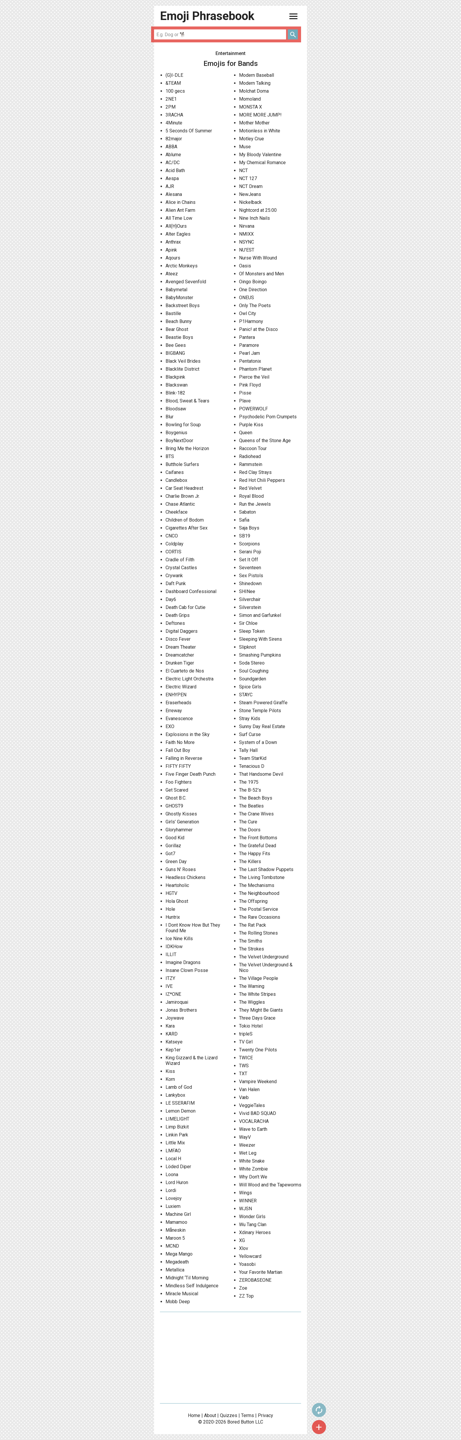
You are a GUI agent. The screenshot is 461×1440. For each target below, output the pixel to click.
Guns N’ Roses (181, 869)
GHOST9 (174, 806)
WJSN (245, 1208)
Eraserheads (178, 702)
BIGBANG (175, 353)
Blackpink (175, 377)
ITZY (170, 978)
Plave (245, 401)
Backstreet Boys (183, 305)
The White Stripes (257, 994)
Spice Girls (250, 687)
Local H (173, 1158)
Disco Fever (178, 639)
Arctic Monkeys (182, 266)
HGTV (171, 893)
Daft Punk (176, 583)
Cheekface (177, 512)
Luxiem (173, 1206)
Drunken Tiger (180, 663)
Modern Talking (254, 83)
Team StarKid (252, 758)
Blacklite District (182, 369)
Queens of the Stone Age (265, 440)
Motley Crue (251, 138)
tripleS (246, 1034)
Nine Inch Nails (254, 218)
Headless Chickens (186, 877)
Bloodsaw (176, 409)
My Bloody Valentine (260, 154)
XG (242, 1240)
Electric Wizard (181, 687)
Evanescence (179, 718)
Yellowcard (250, 1256)
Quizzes (228, 1415)
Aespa (172, 178)
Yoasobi (247, 1264)
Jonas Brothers (181, 1010)
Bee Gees (176, 345)
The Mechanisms (256, 885)
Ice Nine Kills (179, 938)
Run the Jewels (255, 504)
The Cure (248, 822)
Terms (247, 1415)
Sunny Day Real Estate (262, 726)
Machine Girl (178, 1214)
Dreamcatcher (180, 655)
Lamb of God (179, 1087)
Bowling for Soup (183, 424)
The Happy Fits (254, 853)
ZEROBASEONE (255, 1280)
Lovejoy (174, 1198)
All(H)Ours (176, 226)
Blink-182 (175, 393)
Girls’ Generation (182, 822)
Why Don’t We (253, 1177)
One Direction (253, 289)
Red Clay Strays (255, 472)
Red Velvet (250, 488)
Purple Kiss (251, 424)
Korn (170, 1079)
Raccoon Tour (253, 448)
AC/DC (173, 162)
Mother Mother (254, 123)
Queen (245, 432)
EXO (170, 726)
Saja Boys (249, 528)
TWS (244, 1065)
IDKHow (174, 946)
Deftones (175, 623)
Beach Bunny (179, 321)
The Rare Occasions (259, 917)
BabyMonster (179, 297)
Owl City (247, 313)
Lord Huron (177, 1182)
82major (174, 138)
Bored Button (240, 1422)
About (210, 1415)
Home (194, 1415)
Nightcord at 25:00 (258, 210)
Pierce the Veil (254, 377)
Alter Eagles (178, 234)
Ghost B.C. (176, 798)
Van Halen (249, 1089)
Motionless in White (259, 131)
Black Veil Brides (183, 361)
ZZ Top (246, 1296)
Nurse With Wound (258, 258)
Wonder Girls (252, 1216)
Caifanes (175, 472)
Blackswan (177, 385)
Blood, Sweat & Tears (187, 401)
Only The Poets (255, 305)
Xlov (243, 1248)
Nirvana (246, 226)
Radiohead (250, 456)
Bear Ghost (177, 329)
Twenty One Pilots (258, 1050)
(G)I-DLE (174, 75)
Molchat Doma (254, 91)
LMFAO (173, 1150)
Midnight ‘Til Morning (187, 1278)
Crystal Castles (181, 567)
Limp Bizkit (177, 1127)
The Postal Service (258, 909)
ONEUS (246, 297)
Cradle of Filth (180, 559)
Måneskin (176, 1230)
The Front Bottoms (258, 837)
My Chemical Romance (262, 162)
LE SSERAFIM (180, 1103)
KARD (172, 1034)
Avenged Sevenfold (186, 281)
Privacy (265, 1415)
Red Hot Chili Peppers (262, 480)
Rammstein (250, 464)
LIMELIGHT (177, 1119)
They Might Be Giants (261, 1010)
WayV (245, 1137)
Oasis (245, 266)
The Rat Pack (252, 925)
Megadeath (177, 1262)
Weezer (247, 1145)
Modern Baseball (256, 75)
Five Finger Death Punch (191, 774)
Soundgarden (252, 679)
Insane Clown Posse (187, 970)
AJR (170, 186)
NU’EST (246, 250)
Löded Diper (178, 1166)
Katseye (174, 1042)
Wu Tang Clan (252, 1224)
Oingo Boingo (253, 281)
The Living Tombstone (262, 877)
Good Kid (175, 837)
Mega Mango (179, 1254)
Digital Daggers (182, 631)
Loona (172, 1174)
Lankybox (175, 1095)
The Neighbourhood (259, 893)
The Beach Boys (255, 798)
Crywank (174, 575)
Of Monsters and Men (261, 274)
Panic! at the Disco (258, 329)
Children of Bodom (185, 520)
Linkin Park (177, 1135)
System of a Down (258, 742)
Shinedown (250, 583)
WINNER (248, 1200)
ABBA (171, 146)
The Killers (250, 861)
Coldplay (174, 544)
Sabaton (247, 512)
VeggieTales (252, 1105)
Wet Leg (247, 1153)
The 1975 (248, 782)
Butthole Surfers (182, 464)
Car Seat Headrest (184, 488)
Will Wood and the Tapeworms (270, 1185)
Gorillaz (173, 845)
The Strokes (251, 949)
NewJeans (250, 194)
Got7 (170, 853)
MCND (172, 1246)
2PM (171, 107)
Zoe (243, 1288)
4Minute (174, 123)
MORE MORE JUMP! (260, 115)
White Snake (252, 1161)
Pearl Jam (249, 353)
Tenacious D (251, 766)
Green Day (176, 861)
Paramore (249, 345)
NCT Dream (251, 186)
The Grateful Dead (257, 845)
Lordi (171, 1190)
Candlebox (176, 480)
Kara (170, 1026)
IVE (169, 986)
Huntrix (173, 917)
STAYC (246, 694)
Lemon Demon (181, 1111)
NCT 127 (248, 178)
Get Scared (177, 790)
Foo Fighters (179, 782)
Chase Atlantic (180, 504)
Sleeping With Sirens (260, 639)
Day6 (171, 599)
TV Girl (246, 1042)
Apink (171, 250)
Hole (170, 909)
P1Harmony (251, 321)
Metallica (175, 1270)
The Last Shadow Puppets (266, 869)
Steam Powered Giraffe (263, 702)
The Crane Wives (256, 814)
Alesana (174, 194)
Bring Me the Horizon (187, 448)
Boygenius (176, 432)
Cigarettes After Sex (187, 528)
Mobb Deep (178, 1301)
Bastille (173, 313)
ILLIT (171, 954)
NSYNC (246, 242)
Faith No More (180, 742)
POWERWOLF (253, 409)
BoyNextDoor (179, 440)
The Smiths (250, 941)
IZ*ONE (173, 994)
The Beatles (251, 806)
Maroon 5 (175, 1238)
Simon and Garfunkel (260, 615)
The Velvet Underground (263, 957)
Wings (245, 1193)
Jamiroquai (177, 1002)
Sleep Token (252, 631)
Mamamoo (176, 1222)
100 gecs (175, 91)
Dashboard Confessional (191, 591)
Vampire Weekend (258, 1081)
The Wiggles (252, 1002)
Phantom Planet (255, 369)
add (319, 1427)
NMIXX (246, 234)
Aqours (173, 258)
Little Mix (175, 1143)
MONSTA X (250, 107)
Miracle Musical (182, 1293)
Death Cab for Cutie (186, 607)
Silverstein (250, 607)
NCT (243, 170)
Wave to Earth (253, 1129)
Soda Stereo (252, 663)
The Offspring (253, 901)
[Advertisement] (230, 1357)
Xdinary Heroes (255, 1232)
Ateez (172, 274)
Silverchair (249, 599)
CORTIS (173, 552)
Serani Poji (250, 552)
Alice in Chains (181, 202)
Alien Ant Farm (180, 210)
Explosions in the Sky (188, 734)
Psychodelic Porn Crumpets (268, 416)
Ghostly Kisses (181, 814)
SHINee (247, 591)
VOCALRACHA (254, 1121)
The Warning (251, 986)
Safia (244, 520)
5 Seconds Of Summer (189, 131)
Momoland (250, 99)
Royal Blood (251, 496)
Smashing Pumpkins (260, 655)
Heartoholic (177, 885)
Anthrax (173, 242)
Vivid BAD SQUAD (257, 1113)
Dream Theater (181, 647)
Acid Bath (175, 170)
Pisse (245, 393)
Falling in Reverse (184, 758)
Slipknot (247, 647)
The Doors (249, 830)
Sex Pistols (251, 575)
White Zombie (253, 1169)
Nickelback (250, 202)
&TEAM (173, 83)
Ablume (173, 154)
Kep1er (173, 1050)
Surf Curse (250, 734)
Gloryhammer (179, 830)
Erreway (174, 710)
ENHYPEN (176, 694)
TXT (243, 1073)
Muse (245, 146)
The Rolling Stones (258, 933)
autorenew (319, 1410)
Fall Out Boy (178, 750)
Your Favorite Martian (260, 1272)
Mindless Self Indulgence (192, 1285)
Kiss (170, 1071)
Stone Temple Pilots (260, 710)
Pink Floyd (250, 385)
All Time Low (179, 218)
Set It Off (248, 559)
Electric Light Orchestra (189, 679)
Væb (244, 1097)
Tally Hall (248, 750)
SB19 (244, 536)
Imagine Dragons (183, 962)
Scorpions (249, 544)
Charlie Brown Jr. (183, 496)
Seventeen (250, 567)
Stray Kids (249, 718)
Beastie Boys (179, 337)
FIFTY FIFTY (178, 766)
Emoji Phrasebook (207, 16)
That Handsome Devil (261, 774)
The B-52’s (250, 790)
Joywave (175, 1018)
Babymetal (176, 289)
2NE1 (171, 99)
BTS (170, 456)
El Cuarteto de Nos (185, 671)
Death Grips (178, 615)
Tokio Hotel (251, 1026)
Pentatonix (250, 361)
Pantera (247, 337)
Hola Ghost (177, 901)
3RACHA (174, 115)
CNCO (172, 536)
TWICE (246, 1058)
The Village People (258, 978)
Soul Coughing (253, 671)
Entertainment (230, 53)
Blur (169, 416)
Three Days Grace (257, 1018)
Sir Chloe (248, 623)
